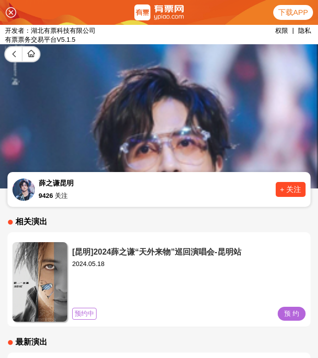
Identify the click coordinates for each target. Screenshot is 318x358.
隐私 (304, 30)
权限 (281, 30)
